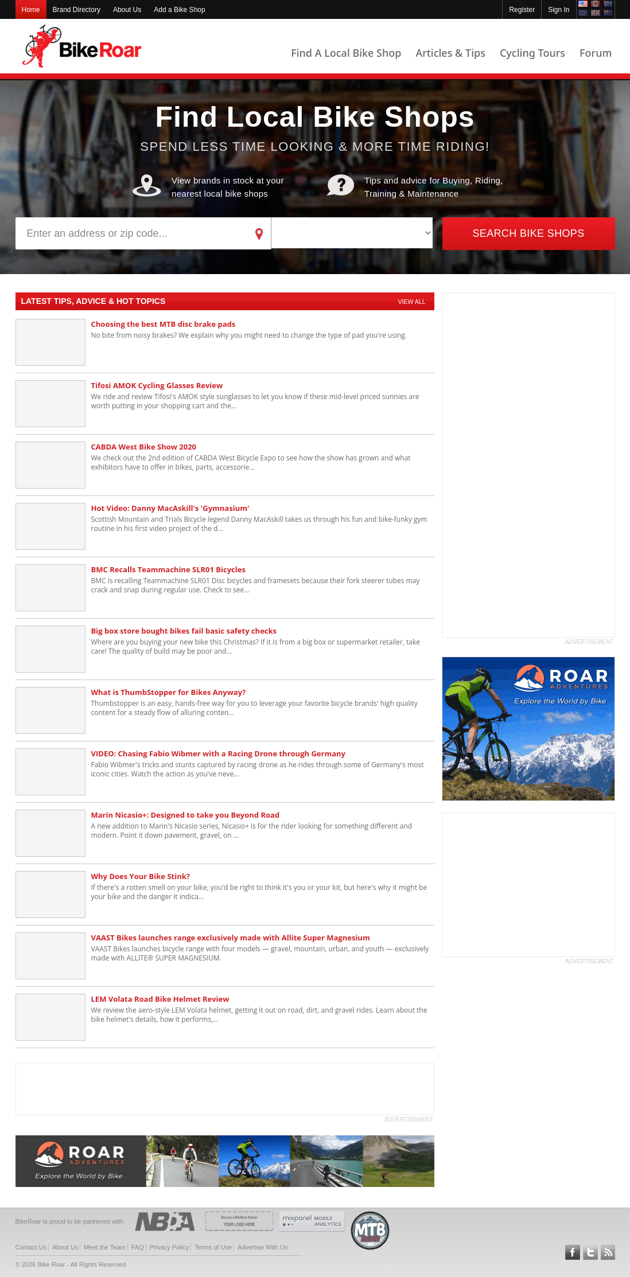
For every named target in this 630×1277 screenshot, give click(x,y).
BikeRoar (81, 46)
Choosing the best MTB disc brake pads (163, 324)
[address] (131, 233)
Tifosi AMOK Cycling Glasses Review (157, 385)
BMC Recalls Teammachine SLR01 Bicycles (168, 569)
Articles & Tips (450, 53)
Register (522, 10)
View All (412, 301)
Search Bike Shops (528, 233)
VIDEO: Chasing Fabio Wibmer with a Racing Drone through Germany (218, 753)
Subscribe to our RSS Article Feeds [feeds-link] (608, 1252)
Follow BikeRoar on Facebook (572, 1252)
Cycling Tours (532, 53)
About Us (127, 10)
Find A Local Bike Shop (346, 53)
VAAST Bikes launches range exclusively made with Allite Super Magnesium (230, 937)
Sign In (558, 10)
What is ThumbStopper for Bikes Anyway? (168, 692)
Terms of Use (213, 1247)
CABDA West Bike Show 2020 (144, 447)
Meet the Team (105, 1247)
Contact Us (30, 1247)
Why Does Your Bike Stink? (140, 876)
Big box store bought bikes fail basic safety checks (184, 631)
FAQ (137, 1247)
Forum (596, 53)
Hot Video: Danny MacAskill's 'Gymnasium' (170, 508)
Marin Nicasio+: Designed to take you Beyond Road (185, 815)
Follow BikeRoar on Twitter (590, 1252)
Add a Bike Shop (179, 10)
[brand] (352, 232)
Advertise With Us (262, 1247)
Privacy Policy (169, 1247)
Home (31, 10)
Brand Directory (76, 10)
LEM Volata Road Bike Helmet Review (160, 999)
